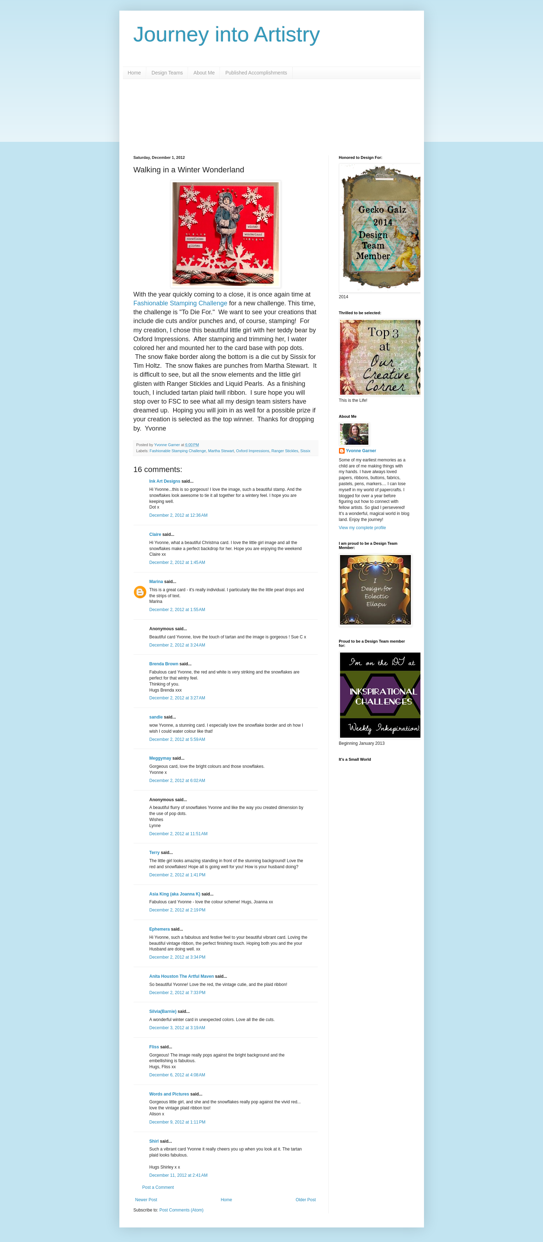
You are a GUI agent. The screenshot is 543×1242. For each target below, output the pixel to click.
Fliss (154, 1046)
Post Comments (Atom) (181, 1210)
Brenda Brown (164, 663)
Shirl (154, 1141)
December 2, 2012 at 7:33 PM (177, 992)
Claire (155, 534)
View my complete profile (362, 527)
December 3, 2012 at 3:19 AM (177, 1027)
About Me (204, 73)
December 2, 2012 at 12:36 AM (178, 515)
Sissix (305, 451)
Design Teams (167, 73)
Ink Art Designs (165, 481)
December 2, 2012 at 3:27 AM (177, 697)
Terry (154, 852)
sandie (156, 717)
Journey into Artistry (227, 34)
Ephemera (159, 929)
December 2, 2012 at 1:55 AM (177, 609)
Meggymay (160, 758)
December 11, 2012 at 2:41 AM (178, 1175)
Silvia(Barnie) (163, 1011)
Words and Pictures (169, 1094)
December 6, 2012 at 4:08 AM (177, 1074)
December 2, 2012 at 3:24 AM (177, 645)
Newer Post (146, 1199)
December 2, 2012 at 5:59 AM (177, 739)
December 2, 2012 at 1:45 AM (177, 562)
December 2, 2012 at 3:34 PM (177, 957)
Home (134, 73)
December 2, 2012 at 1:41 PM (177, 874)
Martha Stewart (221, 451)
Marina (156, 581)
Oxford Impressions (253, 451)
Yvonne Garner (361, 450)
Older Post (306, 1199)
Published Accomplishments (256, 73)
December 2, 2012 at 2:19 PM (177, 910)
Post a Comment (158, 1187)
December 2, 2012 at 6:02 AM (177, 780)
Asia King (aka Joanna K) (174, 894)
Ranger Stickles (284, 451)
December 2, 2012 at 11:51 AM (178, 833)
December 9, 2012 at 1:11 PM (177, 1122)
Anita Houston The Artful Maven (181, 976)
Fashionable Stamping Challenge (180, 303)
